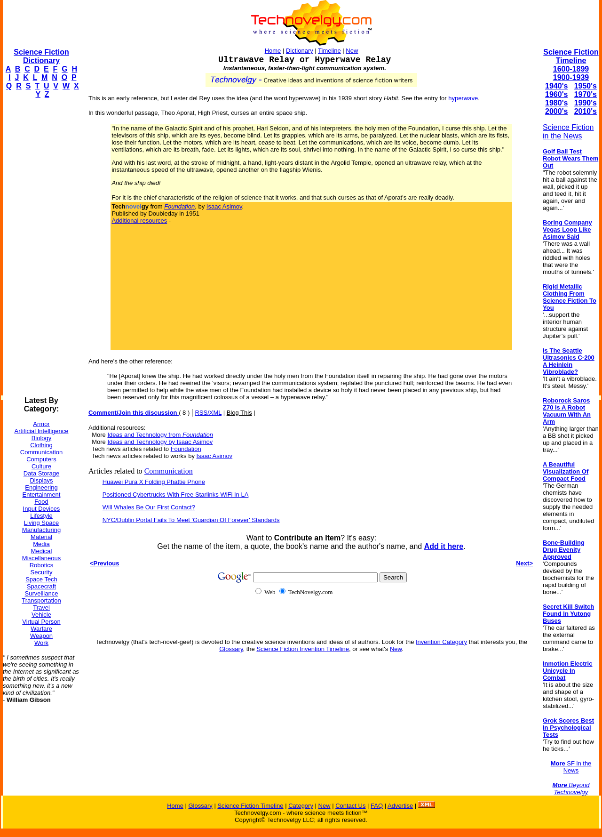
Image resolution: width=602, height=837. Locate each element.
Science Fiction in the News (568, 131)
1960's (556, 94)
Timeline (329, 50)
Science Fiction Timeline (570, 56)
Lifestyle (41, 515)
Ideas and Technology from (160, 434)
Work (41, 642)
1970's (585, 94)
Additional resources (139, 220)
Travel (41, 607)
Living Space (41, 522)
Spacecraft (41, 586)
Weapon (41, 635)
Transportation (41, 600)
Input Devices (41, 508)
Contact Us (350, 805)
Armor (41, 423)
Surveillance (41, 593)
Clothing (41, 445)
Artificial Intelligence (42, 431)
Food (41, 501)
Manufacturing (41, 529)
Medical (41, 551)
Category (300, 805)
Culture (41, 466)
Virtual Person (41, 621)
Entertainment (42, 494)
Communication (41, 452)
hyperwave (463, 98)
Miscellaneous (41, 558)
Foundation (186, 448)
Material (41, 536)
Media (41, 543)
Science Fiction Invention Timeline (302, 648)
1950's (585, 86)
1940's (556, 86)
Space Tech (41, 579)
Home (273, 50)
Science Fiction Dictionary (41, 56)
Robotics (42, 565)
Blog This (239, 412)
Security (42, 572)
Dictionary (299, 50)
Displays (41, 480)
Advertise (400, 805)
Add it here (444, 546)
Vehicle (41, 614)
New (352, 50)
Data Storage (42, 473)
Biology (42, 438)
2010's (585, 111)
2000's (556, 111)
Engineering (41, 487)
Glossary (231, 648)
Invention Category (441, 641)
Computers (41, 459)
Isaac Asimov (224, 206)
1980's (556, 103)
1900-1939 (571, 77)
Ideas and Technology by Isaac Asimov (160, 441)
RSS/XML (208, 412)
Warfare (41, 628)
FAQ (377, 805)
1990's (585, 103)
